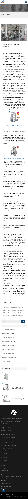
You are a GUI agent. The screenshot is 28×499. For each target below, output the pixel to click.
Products (5, 460)
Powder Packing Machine (8, 333)
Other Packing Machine (8, 365)
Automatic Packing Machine (9, 345)
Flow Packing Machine (8, 353)
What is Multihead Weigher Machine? (12, 16)
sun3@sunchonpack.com (8, 489)
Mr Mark (4, 480)
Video (4, 465)
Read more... (6, 450)
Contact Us (22, 496)
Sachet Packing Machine (8, 349)
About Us (5, 457)
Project (4, 468)
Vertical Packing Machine (8, 341)
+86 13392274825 (6, 483)
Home (2, 14)
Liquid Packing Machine (8, 337)
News (8, 14)
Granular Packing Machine (9, 329)
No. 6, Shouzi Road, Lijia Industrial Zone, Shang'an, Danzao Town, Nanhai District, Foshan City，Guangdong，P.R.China (14, 476)
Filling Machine (6, 361)
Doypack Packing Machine (9, 357)
